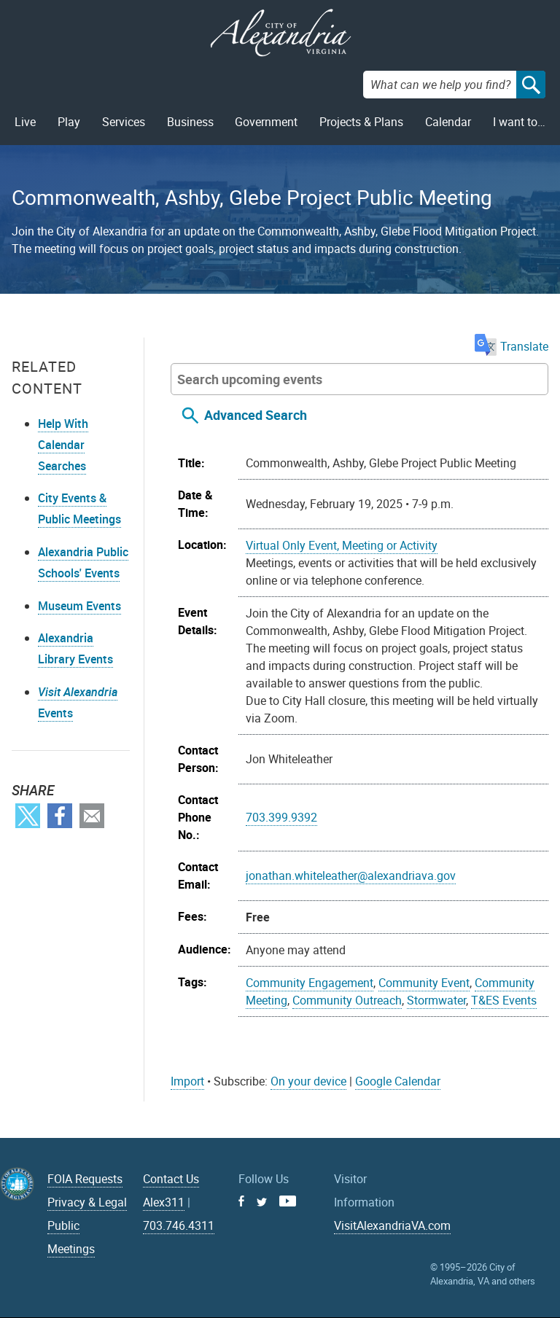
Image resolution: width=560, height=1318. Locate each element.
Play (69, 122)
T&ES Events (504, 1000)
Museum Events (79, 606)
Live (25, 122)
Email (91, 815)
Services (123, 122)
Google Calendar (397, 1081)
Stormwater (436, 1000)
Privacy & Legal (87, 1202)
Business (190, 122)
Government (266, 122)
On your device (308, 1081)
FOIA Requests (84, 1179)
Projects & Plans (361, 122)
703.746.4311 (178, 1225)
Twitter (27, 815)
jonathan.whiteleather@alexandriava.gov (351, 875)
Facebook (59, 815)
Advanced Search (255, 415)
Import (187, 1081)
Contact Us (171, 1179)
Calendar (448, 122)
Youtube (287, 1201)
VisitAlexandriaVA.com (392, 1225)
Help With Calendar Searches (63, 445)
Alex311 (163, 1202)
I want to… (519, 122)
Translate (511, 346)
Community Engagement (309, 983)
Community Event (424, 983)
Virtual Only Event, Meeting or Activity (342, 545)
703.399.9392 (281, 817)
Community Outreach (347, 1000)
